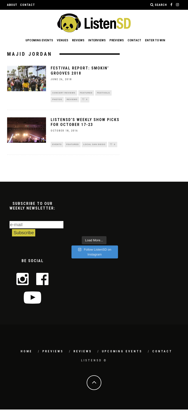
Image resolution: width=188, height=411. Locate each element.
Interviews (97, 40)
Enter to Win (155, 40)
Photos (57, 100)
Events (57, 145)
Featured (86, 93)
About (12, 5)
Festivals (103, 93)
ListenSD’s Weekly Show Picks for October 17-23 (85, 123)
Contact (27, 5)
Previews (116, 40)
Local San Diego (94, 145)
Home (26, 353)
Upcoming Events (39, 40)
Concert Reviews (63, 93)
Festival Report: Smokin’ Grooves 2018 (80, 71)
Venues (62, 40)
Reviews (78, 40)
